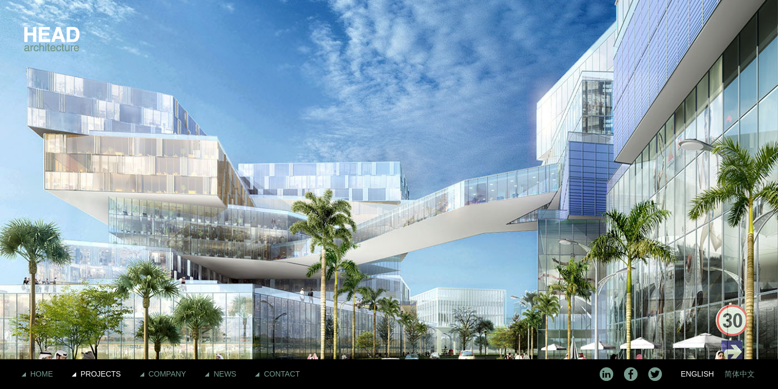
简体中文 (740, 374)
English (697, 374)
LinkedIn (606, 374)
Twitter (655, 374)
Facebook (631, 374)
